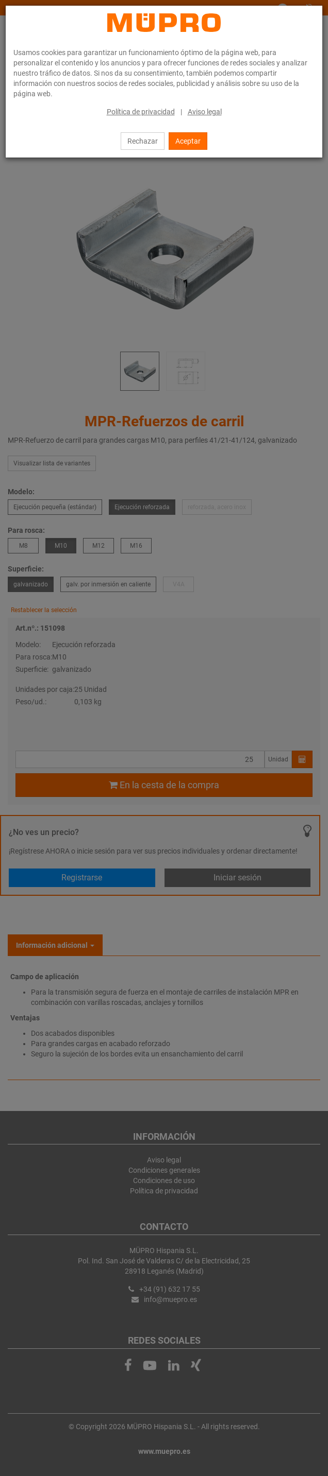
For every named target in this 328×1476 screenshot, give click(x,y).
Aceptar (188, 141)
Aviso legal (205, 112)
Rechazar (142, 141)
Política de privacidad (141, 112)
